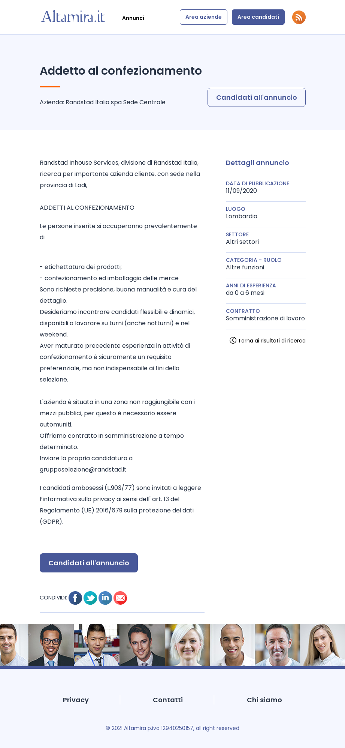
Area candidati (258, 17)
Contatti (168, 699)
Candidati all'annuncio (256, 97)
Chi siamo (264, 699)
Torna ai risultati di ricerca (272, 340)
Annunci (133, 18)
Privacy (76, 699)
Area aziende (203, 17)
